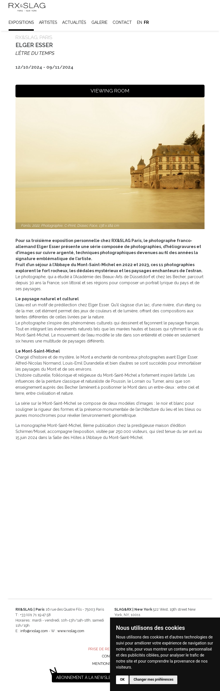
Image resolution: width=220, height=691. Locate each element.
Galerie (99, 22)
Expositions (21, 22)
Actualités (74, 22)
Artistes (48, 22)
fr (146, 22)
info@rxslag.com (34, 631)
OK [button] (122, 680)
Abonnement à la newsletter (88, 677)
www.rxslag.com (70, 631)
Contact (122, 22)
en (139, 22)
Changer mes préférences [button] (153, 680)
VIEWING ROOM (110, 91)
